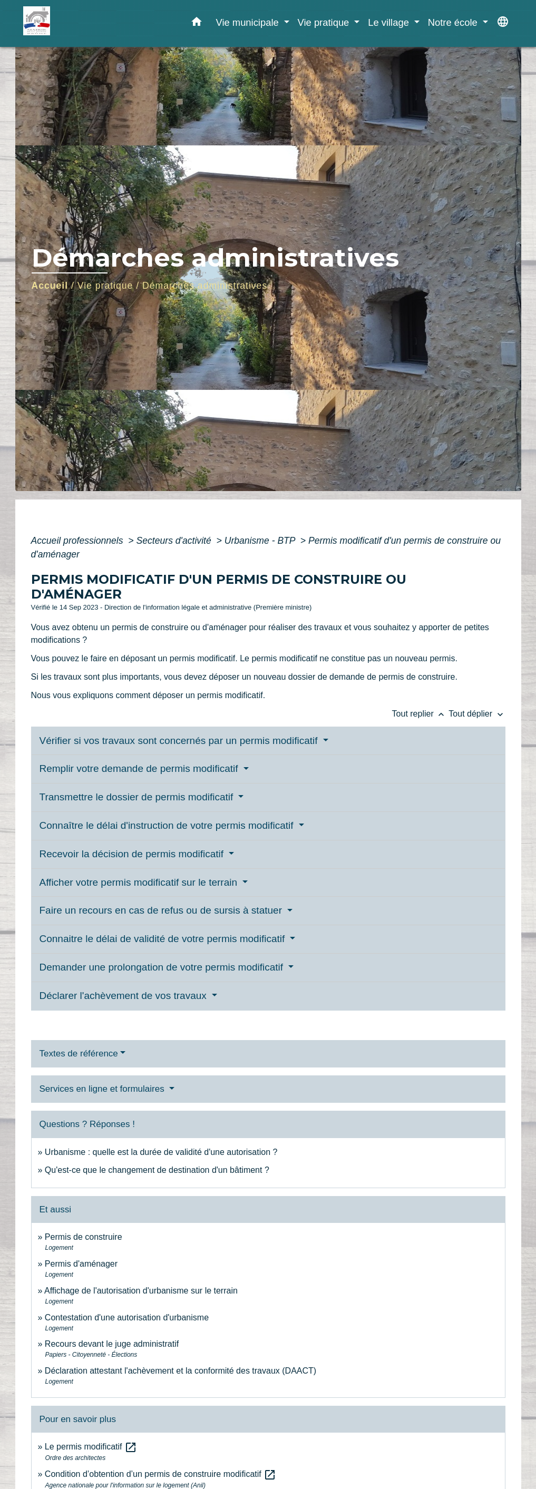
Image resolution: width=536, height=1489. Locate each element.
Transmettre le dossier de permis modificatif (138, 796)
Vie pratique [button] (325, 22)
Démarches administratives (204, 285)
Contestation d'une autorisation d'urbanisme (127, 1317)
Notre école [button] (454, 22)
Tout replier (420, 713)
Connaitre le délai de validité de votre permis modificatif (164, 938)
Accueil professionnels (78, 540)
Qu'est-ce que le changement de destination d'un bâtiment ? (157, 1169)
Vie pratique (105, 285)
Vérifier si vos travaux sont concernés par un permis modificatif (180, 740)
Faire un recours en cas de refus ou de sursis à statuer (162, 910)
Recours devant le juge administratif (112, 1343)
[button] (196, 23)
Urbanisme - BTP (261, 540)
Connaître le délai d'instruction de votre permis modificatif (168, 825)
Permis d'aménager (81, 1263)
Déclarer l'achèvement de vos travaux (125, 995)
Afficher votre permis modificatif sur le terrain (140, 882)
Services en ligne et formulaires (103, 1089)
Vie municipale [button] (248, 22)
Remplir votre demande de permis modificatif (140, 768)
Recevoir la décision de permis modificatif (133, 853)
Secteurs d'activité (175, 540)
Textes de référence (79, 1054)
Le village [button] (390, 22)
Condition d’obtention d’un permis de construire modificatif (160, 1474)
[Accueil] (89, 23)
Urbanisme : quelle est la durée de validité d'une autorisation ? (161, 1152)
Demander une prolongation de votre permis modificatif (163, 967)
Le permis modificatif (91, 1446)
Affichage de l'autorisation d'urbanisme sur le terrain (141, 1290)
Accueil (50, 285)
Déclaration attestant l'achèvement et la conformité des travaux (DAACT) (180, 1370)
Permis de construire (83, 1236)
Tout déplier (477, 713)
